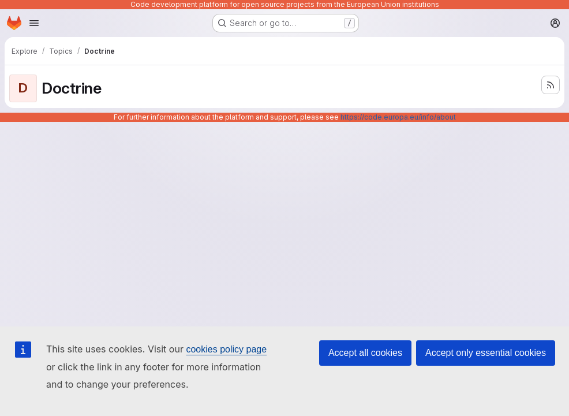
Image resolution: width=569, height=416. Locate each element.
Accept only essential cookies (485, 353)
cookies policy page (226, 349)
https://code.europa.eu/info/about (398, 117)
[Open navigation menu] (34, 23)
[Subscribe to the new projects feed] (550, 85)
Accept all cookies (365, 353)
